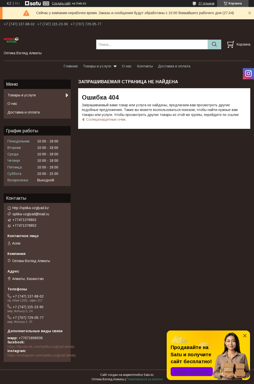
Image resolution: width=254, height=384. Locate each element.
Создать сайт (61, 3)
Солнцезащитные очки (105, 119)
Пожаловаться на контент (145, 379)
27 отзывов (206, 3)
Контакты (145, 66)
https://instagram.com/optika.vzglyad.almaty (41, 355)
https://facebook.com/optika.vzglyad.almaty (41, 347)
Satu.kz (149, 375)
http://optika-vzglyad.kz (30, 208)
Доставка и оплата (174, 66)
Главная (71, 66)
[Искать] (214, 44)
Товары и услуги (97, 66)
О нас (127, 66)
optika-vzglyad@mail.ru (30, 214)
